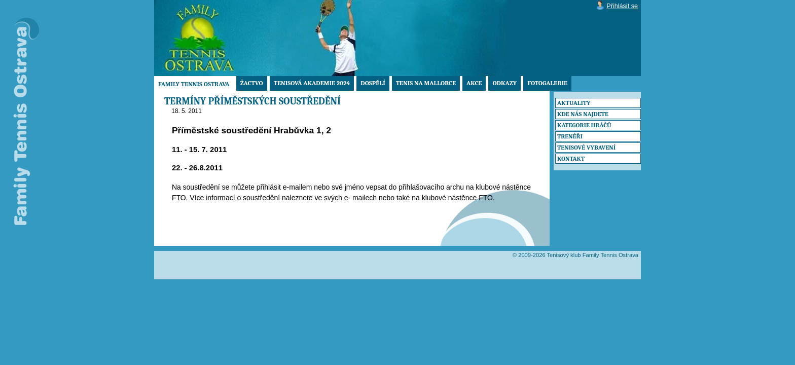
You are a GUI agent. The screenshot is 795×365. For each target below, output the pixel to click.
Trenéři (570, 136)
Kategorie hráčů (584, 125)
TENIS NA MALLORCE (426, 83)
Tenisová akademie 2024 (312, 83)
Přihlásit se (622, 6)
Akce (474, 83)
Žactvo (251, 83)
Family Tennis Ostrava (194, 84)
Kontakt (571, 158)
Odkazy (504, 83)
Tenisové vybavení (586, 147)
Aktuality (573, 102)
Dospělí (372, 83)
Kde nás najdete (582, 114)
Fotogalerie (547, 83)
